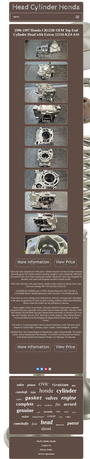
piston (31, 385)
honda (46, 391)
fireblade (60, 385)
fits (57, 404)
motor (66, 412)
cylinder (67, 390)
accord (70, 404)
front (74, 412)
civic (44, 384)
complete (24, 404)
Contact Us (46, 445)
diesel (46, 428)
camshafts (21, 423)
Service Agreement (46, 454)
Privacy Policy (46, 450)
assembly (48, 411)
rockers (48, 405)
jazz (74, 385)
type (33, 392)
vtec (58, 411)
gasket (33, 398)
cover (51, 416)
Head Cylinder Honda (46, 441)
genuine (25, 410)
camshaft (21, 392)
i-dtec (68, 417)
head (47, 422)
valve (20, 385)
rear (60, 417)
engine (68, 398)
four (34, 424)
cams (19, 399)
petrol (73, 423)
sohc (38, 412)
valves (52, 398)
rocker (25, 416)
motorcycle (60, 425)
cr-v (39, 405)
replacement (38, 417)
